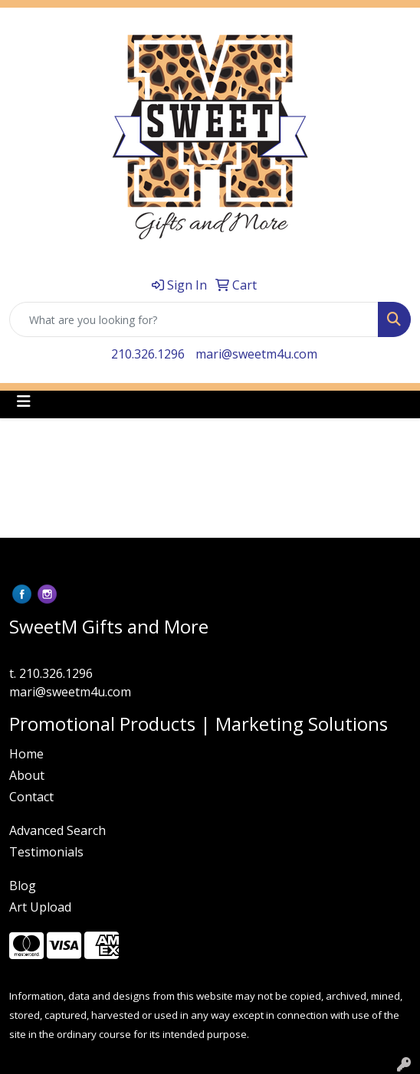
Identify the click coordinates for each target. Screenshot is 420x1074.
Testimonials (46, 851)
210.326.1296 (148, 353)
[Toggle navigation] (24, 401)
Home (26, 753)
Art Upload (40, 907)
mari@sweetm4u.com (256, 353)
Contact (31, 796)
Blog (22, 885)
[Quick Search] (194, 319)
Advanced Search (57, 830)
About (26, 775)
